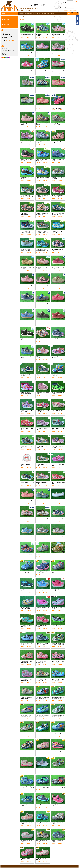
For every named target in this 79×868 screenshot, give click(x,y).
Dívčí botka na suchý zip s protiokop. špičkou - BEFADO (42, 769)
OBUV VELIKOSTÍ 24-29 (6, 19)
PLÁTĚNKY (47, 16)
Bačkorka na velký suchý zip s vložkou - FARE (58, 393)
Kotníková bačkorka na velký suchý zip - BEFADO (26, 572)
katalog (3, 13)
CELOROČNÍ (22, 16)
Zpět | (70, 866)
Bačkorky (22, 19)
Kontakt (63, 866)
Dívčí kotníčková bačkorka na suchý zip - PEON (42, 196)
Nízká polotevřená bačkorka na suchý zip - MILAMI (27, 662)
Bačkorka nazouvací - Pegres (57, 105)
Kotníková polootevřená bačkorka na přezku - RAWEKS (27, 554)
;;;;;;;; (70, 2)
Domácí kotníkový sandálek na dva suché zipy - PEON (58, 214)
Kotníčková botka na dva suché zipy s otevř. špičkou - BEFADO (58, 644)
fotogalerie (21, 13)
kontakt (52, 13)
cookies (2, 866)
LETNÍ (28, 16)
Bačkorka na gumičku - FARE (57, 410)
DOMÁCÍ (34, 16)
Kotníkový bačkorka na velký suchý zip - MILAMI (26, 680)
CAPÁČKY (54, 16)
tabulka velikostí (28, 13)
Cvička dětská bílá (55, 500)
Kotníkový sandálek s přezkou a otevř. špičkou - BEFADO (42, 698)
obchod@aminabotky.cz (10, 40)
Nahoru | (67, 866)
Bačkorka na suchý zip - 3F (57, 625)
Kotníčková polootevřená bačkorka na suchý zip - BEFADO (58, 769)
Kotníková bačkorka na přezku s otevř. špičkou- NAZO (58, 124)
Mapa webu (74, 866)
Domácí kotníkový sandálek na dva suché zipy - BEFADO (42, 644)
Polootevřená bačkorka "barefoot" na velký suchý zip (42, 590)
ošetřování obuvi (45, 13)
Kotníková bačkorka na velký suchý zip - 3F (26, 626)
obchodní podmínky (37, 13)
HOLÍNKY (40, 16)
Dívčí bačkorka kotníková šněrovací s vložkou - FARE (26, 393)
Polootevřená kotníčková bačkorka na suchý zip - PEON (27, 196)
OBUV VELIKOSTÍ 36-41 (6, 24)
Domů (59, 866)
